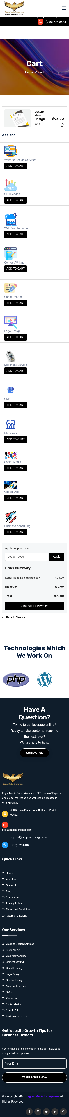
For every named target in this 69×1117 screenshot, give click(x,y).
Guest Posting (12, 968)
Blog (6, 891)
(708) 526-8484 (52, 22)
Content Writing (13, 962)
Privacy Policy (12, 903)
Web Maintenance (14, 956)
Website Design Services (18, 944)
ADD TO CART (15, 166)
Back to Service (13, 617)
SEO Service (11, 950)
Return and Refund (14, 915)
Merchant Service (14, 986)
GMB (7, 992)
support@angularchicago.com (24, 830)
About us (9, 879)
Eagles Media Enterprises (42, 1096)
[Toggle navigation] (64, 8)
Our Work (9, 885)
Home (29, 72)
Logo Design (11, 974)
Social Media (11, 1004)
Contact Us (34, 753)
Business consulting (15, 1016)
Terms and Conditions (16, 909)
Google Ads (10, 1010)
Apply (56, 556)
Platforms (9, 998)
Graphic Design (12, 980)
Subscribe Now (34, 1077)
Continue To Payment (35, 606)
